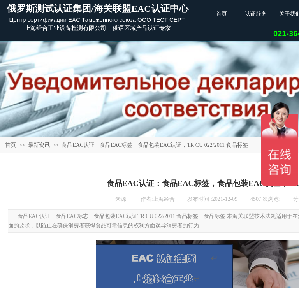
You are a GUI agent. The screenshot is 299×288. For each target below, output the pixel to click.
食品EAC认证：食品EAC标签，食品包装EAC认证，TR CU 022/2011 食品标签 (155, 145)
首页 (10, 145)
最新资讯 (39, 145)
